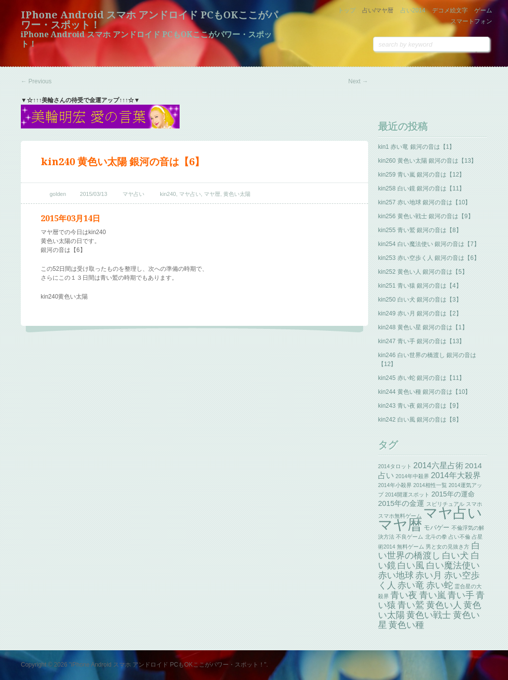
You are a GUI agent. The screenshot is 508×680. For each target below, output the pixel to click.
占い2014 (413, 10)
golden (58, 194)
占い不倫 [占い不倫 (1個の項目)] (459, 537)
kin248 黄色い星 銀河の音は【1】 (423, 327)
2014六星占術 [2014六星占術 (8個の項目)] (438, 465)
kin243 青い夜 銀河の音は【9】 (420, 405)
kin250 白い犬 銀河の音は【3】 (420, 299)
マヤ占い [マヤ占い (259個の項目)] (452, 512)
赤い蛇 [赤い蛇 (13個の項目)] (439, 585)
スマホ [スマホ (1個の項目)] (474, 504)
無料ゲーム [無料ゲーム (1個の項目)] (410, 547)
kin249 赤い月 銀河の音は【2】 (420, 313)
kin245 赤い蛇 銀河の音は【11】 (421, 377)
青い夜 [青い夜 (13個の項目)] (403, 595)
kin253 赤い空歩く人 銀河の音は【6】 (429, 257)
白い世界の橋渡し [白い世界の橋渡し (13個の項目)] (429, 550)
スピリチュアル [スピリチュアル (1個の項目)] (445, 504)
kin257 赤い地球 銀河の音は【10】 (424, 202)
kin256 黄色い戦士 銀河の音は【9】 (426, 216)
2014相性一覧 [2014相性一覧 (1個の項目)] (430, 485)
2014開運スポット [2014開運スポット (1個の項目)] (407, 494)
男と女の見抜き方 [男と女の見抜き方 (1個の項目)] (447, 547)
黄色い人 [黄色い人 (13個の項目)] (444, 605)
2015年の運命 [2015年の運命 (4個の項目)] (453, 494)
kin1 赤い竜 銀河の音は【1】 (416, 146)
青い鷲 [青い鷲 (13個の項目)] (410, 605)
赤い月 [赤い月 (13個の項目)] (428, 575)
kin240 (168, 194)
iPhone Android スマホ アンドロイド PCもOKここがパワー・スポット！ (149, 20)
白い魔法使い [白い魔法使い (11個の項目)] (453, 565)
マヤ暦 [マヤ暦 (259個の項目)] (400, 524)
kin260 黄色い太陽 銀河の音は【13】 (427, 160)
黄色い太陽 (237, 194)
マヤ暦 (212, 194)
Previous (36, 81)
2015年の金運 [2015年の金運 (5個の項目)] (401, 503)
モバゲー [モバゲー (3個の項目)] (436, 527)
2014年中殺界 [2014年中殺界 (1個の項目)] (412, 476)
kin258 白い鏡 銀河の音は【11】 (421, 188)
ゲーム (483, 10)
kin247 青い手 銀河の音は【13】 (421, 341)
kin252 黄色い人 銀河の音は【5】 (423, 271)
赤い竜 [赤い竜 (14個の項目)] (410, 585)
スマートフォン (471, 21)
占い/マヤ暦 (377, 10)
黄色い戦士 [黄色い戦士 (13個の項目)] (428, 615)
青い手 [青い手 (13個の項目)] (460, 595)
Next (358, 81)
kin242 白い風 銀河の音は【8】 (420, 419)
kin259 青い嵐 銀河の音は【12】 (421, 174)
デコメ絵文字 (450, 10)
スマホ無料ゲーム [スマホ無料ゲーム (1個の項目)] (400, 516)
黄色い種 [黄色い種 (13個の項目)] (406, 625)
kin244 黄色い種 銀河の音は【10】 (424, 391)
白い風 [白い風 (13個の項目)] (410, 565)
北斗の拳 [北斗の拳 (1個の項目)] (436, 537)
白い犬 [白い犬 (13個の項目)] (455, 555)
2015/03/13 (93, 194)
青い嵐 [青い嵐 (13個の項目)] (432, 595)
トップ (347, 10)
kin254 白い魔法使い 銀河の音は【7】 (429, 244)
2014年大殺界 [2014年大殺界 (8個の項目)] (456, 475)
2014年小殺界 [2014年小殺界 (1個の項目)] (395, 485)
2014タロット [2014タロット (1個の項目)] (395, 466)
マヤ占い (133, 194)
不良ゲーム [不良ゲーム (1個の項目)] (409, 537)
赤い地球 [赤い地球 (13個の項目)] (396, 575)
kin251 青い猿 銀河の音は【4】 (420, 285)
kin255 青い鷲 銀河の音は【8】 (420, 230)
